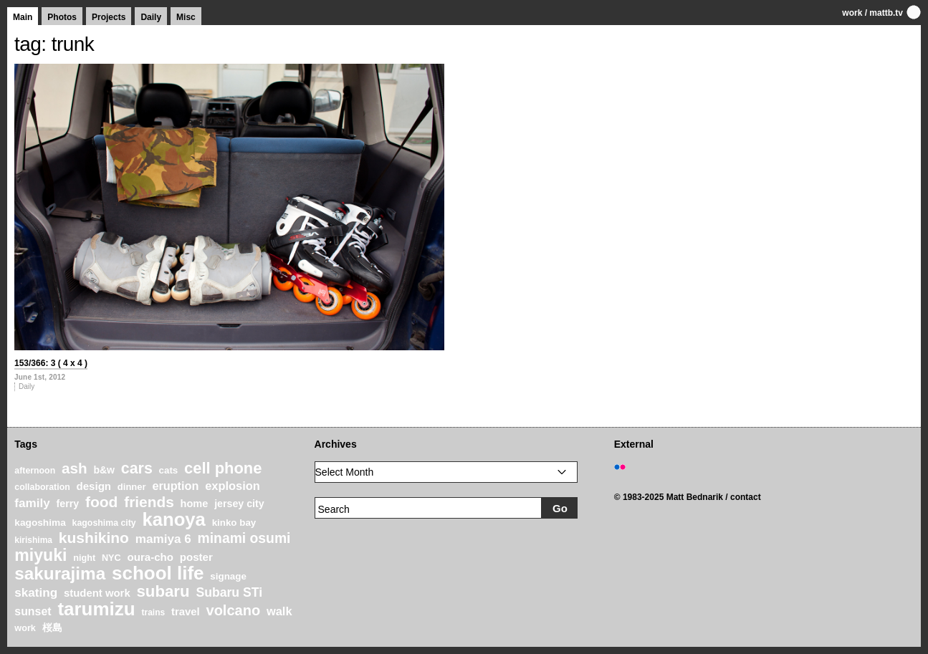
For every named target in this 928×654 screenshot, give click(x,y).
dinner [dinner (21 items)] (132, 486)
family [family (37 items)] (31, 503)
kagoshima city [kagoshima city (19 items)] (104, 523)
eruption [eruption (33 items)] (175, 485)
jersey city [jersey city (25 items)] (239, 503)
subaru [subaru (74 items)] (162, 591)
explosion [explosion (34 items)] (232, 485)
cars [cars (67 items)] (137, 468)
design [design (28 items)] (94, 486)
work (852, 13)
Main (22, 17)
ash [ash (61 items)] (74, 468)
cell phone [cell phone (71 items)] (223, 468)
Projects (108, 17)
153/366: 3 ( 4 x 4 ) (50, 363)
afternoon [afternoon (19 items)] (34, 471)
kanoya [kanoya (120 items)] (173, 519)
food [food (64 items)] (101, 502)
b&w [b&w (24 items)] (104, 470)
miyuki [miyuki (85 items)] (40, 555)
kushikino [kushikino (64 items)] (94, 537)
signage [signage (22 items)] (228, 576)
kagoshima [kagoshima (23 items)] (40, 522)
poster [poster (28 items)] (196, 557)
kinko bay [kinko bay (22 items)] (234, 522)
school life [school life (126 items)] (158, 573)
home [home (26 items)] (195, 503)
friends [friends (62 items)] (149, 502)
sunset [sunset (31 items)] (32, 611)
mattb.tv (886, 13)
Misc (186, 17)
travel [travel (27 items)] (185, 611)
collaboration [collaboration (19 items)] (42, 487)
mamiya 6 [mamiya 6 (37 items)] (163, 539)
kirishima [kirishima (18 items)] (33, 540)
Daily (150, 17)
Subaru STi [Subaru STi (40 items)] (229, 592)
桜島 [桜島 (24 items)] (52, 627)
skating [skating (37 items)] (35, 593)
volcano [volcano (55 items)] (233, 610)
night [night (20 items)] (84, 558)
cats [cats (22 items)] (168, 470)
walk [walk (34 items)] (279, 611)
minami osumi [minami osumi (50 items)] (244, 538)
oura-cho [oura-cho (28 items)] (150, 557)
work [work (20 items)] (25, 628)
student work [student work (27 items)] (97, 593)
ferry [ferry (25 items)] (68, 503)
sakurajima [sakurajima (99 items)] (59, 573)
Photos (62, 17)
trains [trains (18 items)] (154, 612)
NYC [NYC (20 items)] (111, 558)
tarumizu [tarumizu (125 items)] (96, 609)
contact (745, 497)
